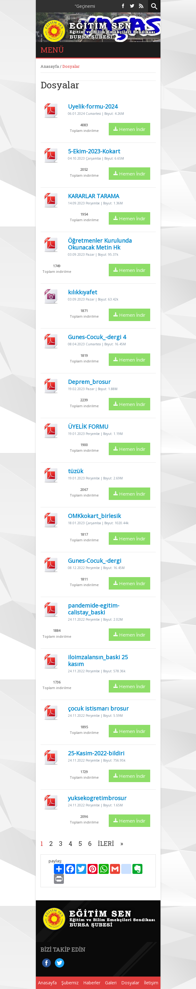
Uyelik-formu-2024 (92, 106)
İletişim (151, 983)
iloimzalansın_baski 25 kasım (98, 660)
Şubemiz (70, 983)
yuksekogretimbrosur (97, 798)
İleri (106, 843)
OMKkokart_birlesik (94, 516)
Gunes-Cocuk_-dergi (94, 560)
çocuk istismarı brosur (98, 708)
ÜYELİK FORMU (88, 426)
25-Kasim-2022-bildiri (96, 753)
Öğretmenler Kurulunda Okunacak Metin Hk (100, 244)
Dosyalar (130, 983)
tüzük (75, 471)
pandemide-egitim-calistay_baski (93, 609)
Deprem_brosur (89, 381)
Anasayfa (50, 66)
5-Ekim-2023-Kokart (94, 151)
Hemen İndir (129, 129)
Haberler (91, 983)
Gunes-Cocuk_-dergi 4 (97, 337)
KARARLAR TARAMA (93, 196)
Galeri (111, 983)
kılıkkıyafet (82, 292)
